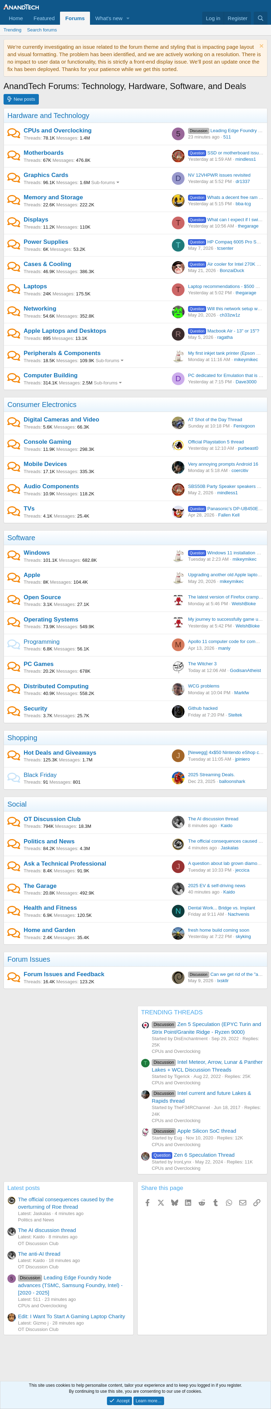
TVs (29, 508)
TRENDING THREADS (172, 1012)
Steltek (235, 715)
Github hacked (203, 708)
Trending (13, 30)
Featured (44, 18)
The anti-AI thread (39, 1254)
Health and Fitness (50, 907)
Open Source (42, 597)
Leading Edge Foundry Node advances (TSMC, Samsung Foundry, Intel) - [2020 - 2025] (70, 1285)
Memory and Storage (53, 197)
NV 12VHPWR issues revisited (219, 175)
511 (227, 137)
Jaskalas (230, 847)
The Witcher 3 (202, 663)
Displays (36, 219)
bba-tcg (243, 203)
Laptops (35, 286)
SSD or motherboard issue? (226, 152)
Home (16, 18)
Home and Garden (49, 930)
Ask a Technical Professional (65, 863)
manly (224, 648)
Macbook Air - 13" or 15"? (223, 331)
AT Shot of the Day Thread (215, 419)
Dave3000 (246, 381)
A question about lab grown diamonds (226, 863)
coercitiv (239, 470)
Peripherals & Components (62, 353)
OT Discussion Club (52, 819)
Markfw (241, 692)
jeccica (242, 870)
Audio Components (51, 486)
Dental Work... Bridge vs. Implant (221, 907)
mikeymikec (246, 359)
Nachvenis (238, 914)
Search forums (42, 30)
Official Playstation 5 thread (216, 441)
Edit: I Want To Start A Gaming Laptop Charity (71, 1316)
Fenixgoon (244, 426)
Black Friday (40, 775)
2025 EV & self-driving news (217, 885)
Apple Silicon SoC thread (194, 1131)
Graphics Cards (46, 175)
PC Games (39, 664)
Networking (40, 308)
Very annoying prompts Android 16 (223, 464)
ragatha (225, 337)
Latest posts (23, 1188)
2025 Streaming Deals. (211, 774)
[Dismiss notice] (261, 47)
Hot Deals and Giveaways (60, 752)
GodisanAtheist (245, 670)
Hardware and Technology (48, 115)
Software (21, 538)
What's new (108, 18)
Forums (75, 18)
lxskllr (223, 980)
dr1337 (243, 181)
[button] (128, 18)
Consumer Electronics (42, 404)
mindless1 (245, 159)
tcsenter (225, 248)
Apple (32, 575)
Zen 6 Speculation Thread (193, 1155)
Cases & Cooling (47, 264)
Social (16, 804)
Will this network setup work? (227, 308)
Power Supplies (46, 241)
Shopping (22, 738)
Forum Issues (28, 959)
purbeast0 (248, 448)
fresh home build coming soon (218, 930)
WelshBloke (244, 603)
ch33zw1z (230, 315)
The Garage (40, 886)
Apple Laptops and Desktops (65, 331)
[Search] (260, 18)
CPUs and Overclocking (58, 130)
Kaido (227, 825)
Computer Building (51, 375)
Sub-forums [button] (103, 182)
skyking (243, 936)
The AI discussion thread (213, 818)
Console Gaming (47, 441)
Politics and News (49, 841)
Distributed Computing (56, 686)
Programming (42, 641)
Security (35, 708)
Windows (37, 552)
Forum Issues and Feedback (64, 974)
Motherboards (44, 152)
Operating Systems (51, 619)
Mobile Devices (45, 464)
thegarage (248, 226)
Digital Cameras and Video (61, 419)
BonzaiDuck (232, 270)
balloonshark (232, 781)
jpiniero (242, 759)
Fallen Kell (229, 515)
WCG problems (203, 686)
